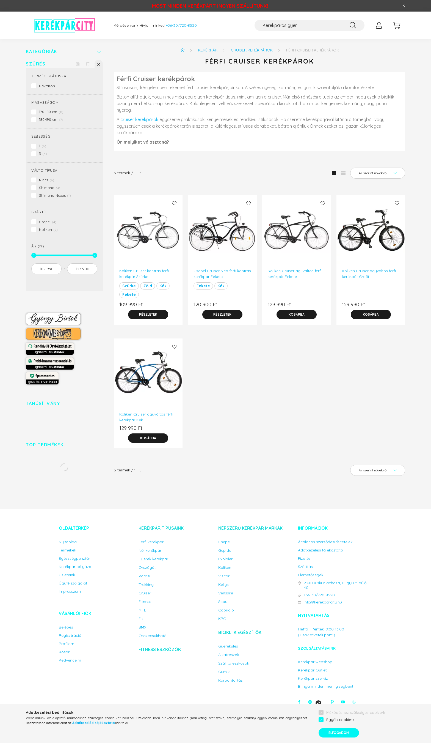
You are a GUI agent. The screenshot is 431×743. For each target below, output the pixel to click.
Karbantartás (230, 680)
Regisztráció (70, 635)
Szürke (129, 285)
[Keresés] (353, 25)
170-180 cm (51, 112)
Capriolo (226, 610)
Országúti (147, 567)
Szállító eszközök (233, 663)
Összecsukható (153, 635)
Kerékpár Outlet (312, 670)
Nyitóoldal (68, 542)
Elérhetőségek (310, 575)
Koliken (48, 229)
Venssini (225, 593)
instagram (310, 702)
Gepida (224, 550)
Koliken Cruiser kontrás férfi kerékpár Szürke (144, 273)
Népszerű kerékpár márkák (250, 528)
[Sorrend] (377, 173)
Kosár (64, 652)
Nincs (46, 180)
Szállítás (305, 566)
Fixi (141, 618)
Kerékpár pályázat (76, 566)
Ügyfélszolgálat (73, 583)
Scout (223, 601)
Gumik (224, 672)
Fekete (129, 294)
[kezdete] (46, 268)
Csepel (47, 222)
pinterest (332, 702)
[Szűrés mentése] (78, 64)
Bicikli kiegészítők (239, 632)
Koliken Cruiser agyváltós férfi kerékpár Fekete (295, 273)
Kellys (223, 584)
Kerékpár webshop (315, 662)
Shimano (49, 187)
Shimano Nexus (55, 195)
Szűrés (36, 64)
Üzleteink (67, 575)
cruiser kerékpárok (139, 119)
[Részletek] (148, 314)
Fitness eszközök (160, 649)
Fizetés (304, 558)
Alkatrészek (228, 654)
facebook (299, 702)
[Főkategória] (182, 50)
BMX (142, 627)
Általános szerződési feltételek (325, 542)
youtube (343, 702)
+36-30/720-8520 (181, 25)
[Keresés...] (309, 25)
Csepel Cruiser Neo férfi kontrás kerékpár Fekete (222, 273)
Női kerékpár (150, 550)
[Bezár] (404, 6)
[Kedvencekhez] (174, 203)
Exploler (225, 559)
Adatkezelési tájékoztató (320, 550)
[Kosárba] (296, 314)
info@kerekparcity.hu (323, 602)
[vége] (82, 268)
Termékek (67, 550)
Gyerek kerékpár (153, 559)
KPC (222, 618)
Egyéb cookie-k (340, 719)
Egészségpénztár (74, 558)
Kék (163, 285)
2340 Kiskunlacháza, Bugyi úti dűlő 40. (335, 585)
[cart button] (396, 25)
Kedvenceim (70, 660)
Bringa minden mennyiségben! (325, 686)
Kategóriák (41, 51)
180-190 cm (51, 119)
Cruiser (145, 593)
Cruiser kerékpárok (252, 50)
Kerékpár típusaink (161, 528)
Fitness (145, 601)
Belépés (66, 627)
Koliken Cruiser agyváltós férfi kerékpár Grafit (369, 273)
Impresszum (70, 591)
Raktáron (47, 86)
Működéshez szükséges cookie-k (355, 712)
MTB (143, 610)
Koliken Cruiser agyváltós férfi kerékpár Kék (146, 417)
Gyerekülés (228, 646)
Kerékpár (207, 50)
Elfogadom (338, 733)
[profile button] (378, 25)
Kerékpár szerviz (313, 678)
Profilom (66, 643)
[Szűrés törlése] (88, 64)
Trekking (146, 584)
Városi (144, 576)
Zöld (147, 285)
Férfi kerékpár (151, 542)
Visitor (224, 576)
